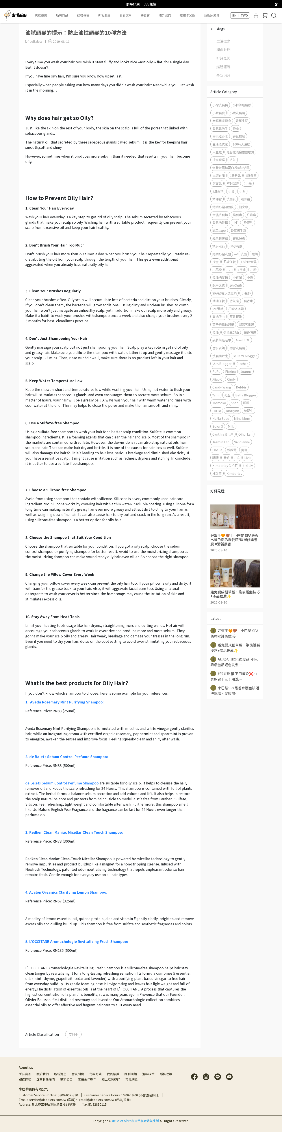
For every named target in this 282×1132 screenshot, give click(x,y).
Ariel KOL (243, 340)
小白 (229, 269)
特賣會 (145, 15)
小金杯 (246, 293)
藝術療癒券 (211, 15)
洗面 (244, 254)
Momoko (219, 402)
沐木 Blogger (222, 363)
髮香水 (248, 300)
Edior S (217, 426)
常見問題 (131, 1079)
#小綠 (248, 183)
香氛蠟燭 (239, 136)
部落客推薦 (246, 324)
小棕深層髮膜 (242, 105)
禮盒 (215, 261)
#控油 (241, 269)
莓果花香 (236, 316)
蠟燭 (255, 254)
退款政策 (148, 1074)
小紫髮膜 (218, 112)
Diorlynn (232, 410)
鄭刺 (244, 449)
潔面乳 (217, 183)
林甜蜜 (217, 473)
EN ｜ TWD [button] (240, 15)
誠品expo (219, 230)
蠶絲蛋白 (218, 316)
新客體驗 (104, 15)
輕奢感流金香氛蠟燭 (240, 152)
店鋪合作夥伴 (87, 1079)
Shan (234, 402)
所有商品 (25, 1074)
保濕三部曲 (231, 332)
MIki (231, 426)
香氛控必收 (220, 136)
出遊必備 (218, 175)
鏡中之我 (218, 285)
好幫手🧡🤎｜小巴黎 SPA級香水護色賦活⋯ (234, 633)
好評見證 (223, 58)
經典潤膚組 (220, 238)
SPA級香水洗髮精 (224, 293)
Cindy (231, 379)
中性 (236, 222)
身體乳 (248, 222)
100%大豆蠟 (241, 144)
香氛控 (234, 300)
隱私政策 (166, 1074)
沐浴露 (217, 199)
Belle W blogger (245, 355)
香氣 (233, 159)
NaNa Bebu (220, 418)
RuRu (216, 371)
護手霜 (245, 199)
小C (236, 457)
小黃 (231, 191)
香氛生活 (242, 120)
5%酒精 (217, 308)
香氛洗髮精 (220, 222)
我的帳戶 (113, 1074)
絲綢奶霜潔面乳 (223, 206)
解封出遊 (232, 183)
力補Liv (247, 465)
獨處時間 (223, 49)
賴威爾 (231, 449)
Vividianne (242, 442)
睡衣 (236, 128)
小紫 (242, 191)
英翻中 (73, 1034)
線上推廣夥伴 (111, 1079)
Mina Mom (242, 418)
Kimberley (234, 473)
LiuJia (216, 410)
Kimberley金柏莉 (224, 465)
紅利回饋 (130, 1074)
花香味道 (250, 332)
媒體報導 (223, 66)
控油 (215, 332)
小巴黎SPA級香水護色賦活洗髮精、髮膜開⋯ (234, 690)
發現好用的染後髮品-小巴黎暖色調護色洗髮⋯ (234, 661)
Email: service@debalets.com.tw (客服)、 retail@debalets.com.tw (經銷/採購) (75, 1099)
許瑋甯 (251, 214)
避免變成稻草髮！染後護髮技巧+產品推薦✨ (235, 647)
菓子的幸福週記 (223, 324)
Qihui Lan (245, 434)
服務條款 (25, 1079)
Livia (247, 457)
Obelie (217, 449)
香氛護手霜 (238, 230)
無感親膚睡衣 (221, 120)
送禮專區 (83, 15)
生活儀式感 (220, 144)
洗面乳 (231, 199)
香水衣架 (218, 348)
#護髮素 (250, 175)
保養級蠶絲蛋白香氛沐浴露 (230, 167)
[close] (276, 4)
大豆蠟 (217, 152)
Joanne (246, 371)
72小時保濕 (248, 261)
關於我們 (42, 1074)
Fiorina (230, 371)
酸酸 (246, 402)
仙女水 (243, 206)
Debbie (241, 387)
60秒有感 (236, 246)
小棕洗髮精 (220, 105)
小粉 (253, 269)
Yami (215, 395)
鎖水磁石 (218, 246)
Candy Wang (221, 387)
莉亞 (227, 395)
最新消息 (223, 75)
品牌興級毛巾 (221, 340)
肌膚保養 (229, 261)
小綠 (250, 277)
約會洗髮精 (237, 348)
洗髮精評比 (220, 355)
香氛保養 (239, 238)
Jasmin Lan (220, 442)
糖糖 (215, 457)
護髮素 (237, 214)
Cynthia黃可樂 (223, 434)
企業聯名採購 (45, 1079)
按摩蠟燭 (218, 159)
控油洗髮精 (220, 277)
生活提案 (223, 41)
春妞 (226, 457)
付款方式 (95, 1074)
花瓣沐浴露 (236, 308)
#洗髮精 (217, 191)
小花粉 (217, 269)
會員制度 (78, 1074)
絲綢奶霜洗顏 (221, 254)
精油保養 (218, 300)
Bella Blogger (245, 395)
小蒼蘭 (237, 277)
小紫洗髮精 (237, 112)
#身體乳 (235, 175)
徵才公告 (66, 1079)
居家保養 (236, 285)
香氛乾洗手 (220, 128)
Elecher (242, 363)
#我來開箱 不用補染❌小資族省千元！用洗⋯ (233, 676)
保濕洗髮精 (220, 214)
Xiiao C (217, 379)
